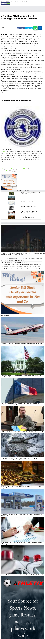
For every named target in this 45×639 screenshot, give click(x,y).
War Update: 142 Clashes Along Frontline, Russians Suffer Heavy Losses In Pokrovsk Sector (20, 460)
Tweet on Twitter (29, 30)
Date (3, 30)
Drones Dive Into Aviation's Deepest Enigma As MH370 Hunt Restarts (22, 346)
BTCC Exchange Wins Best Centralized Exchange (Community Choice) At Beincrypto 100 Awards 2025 (21, 268)
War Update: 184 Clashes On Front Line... (29, 199)
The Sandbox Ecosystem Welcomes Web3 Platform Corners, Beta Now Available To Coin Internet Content (21, 271)
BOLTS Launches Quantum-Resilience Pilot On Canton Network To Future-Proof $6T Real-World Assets (21, 266)
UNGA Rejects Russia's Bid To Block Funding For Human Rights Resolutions (21, 488)
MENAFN (4, 37)
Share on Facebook (20, 30)
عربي (19, 1)
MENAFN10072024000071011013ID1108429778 (16, 103)
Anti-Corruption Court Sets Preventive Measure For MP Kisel (22, 433)
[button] (22, 1)
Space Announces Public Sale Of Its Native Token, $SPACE (12, 262)
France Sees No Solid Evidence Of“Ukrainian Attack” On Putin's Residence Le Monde (20, 406)
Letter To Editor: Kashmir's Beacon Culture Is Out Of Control (22, 576)
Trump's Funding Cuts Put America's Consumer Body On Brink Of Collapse (21, 378)
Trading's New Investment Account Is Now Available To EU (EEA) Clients (14, 264)
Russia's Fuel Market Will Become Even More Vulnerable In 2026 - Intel (21, 516)
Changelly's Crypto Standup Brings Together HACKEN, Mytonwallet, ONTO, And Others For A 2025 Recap (21, 260)
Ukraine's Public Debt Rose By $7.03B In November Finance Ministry (21, 544)
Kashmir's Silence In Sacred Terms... (28, 208)
